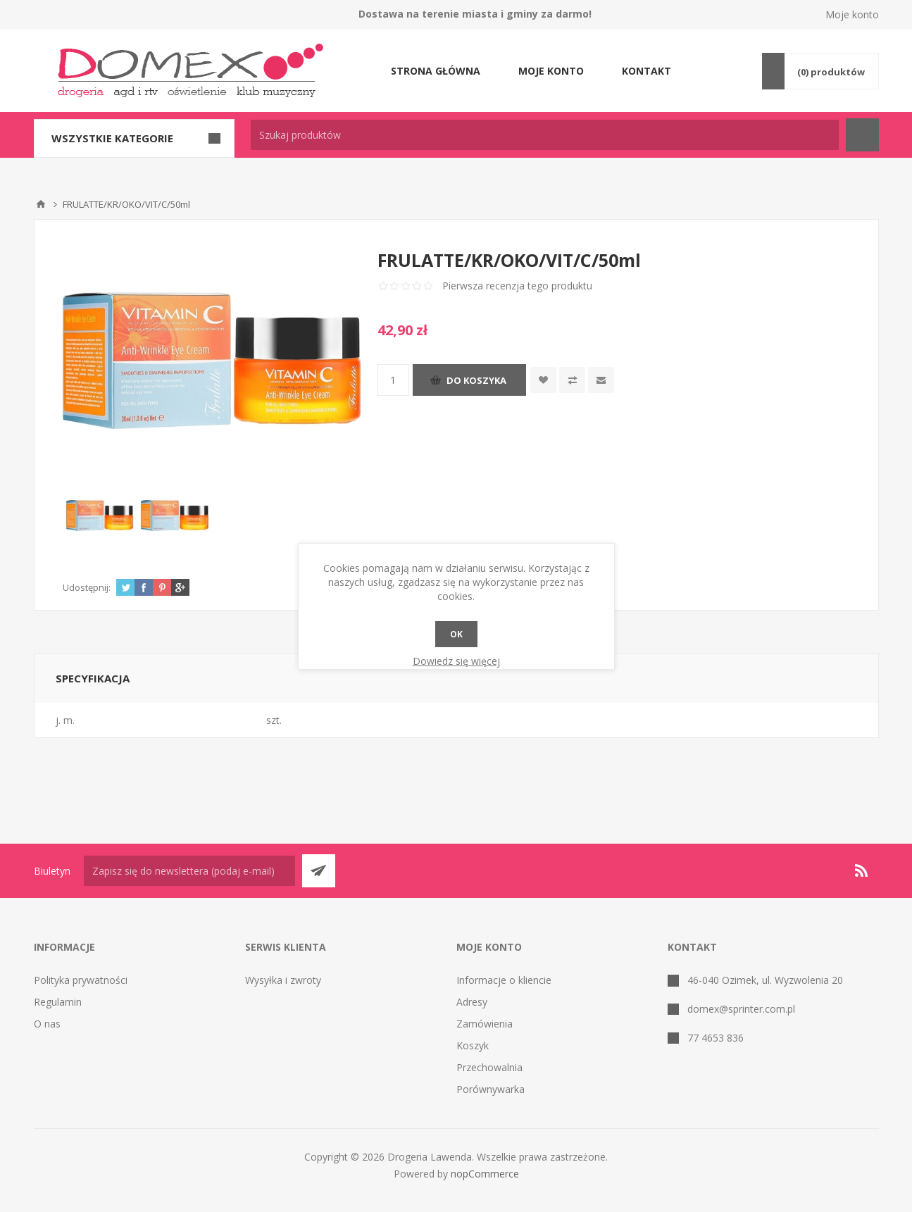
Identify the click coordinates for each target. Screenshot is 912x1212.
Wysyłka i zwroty (283, 980)
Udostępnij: (87, 587)
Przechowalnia (489, 1067)
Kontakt (646, 70)
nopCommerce (485, 1173)
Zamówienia (484, 1023)
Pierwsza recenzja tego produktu (517, 285)
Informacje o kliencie (503, 980)
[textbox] (545, 135)
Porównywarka (490, 1089)
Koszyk (472, 1045)
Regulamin (58, 1001)
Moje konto (852, 14)
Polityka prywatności (80, 980)
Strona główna (435, 70)
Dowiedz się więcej (456, 661)
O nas (47, 1023)
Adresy (471, 1001)
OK (456, 634)
